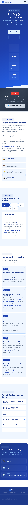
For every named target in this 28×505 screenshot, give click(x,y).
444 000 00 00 (9, 462)
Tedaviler (11, 492)
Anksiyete (13, 205)
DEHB (9, 209)
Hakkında (5, 492)
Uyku (15, 209)
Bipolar (21, 205)
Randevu (23, 492)
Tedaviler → (14, 37)
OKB (4, 209)
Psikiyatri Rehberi (14, 502)
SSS (19, 492)
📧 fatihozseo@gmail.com (15, 105)
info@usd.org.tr (9, 469)
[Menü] (25, 2)
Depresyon (5, 205)
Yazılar (15, 492)
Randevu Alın (14, 32)
